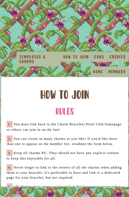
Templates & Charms (32, 59)
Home (98, 71)
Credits (118, 56)
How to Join (76, 56)
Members (117, 71)
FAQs (99, 56)
